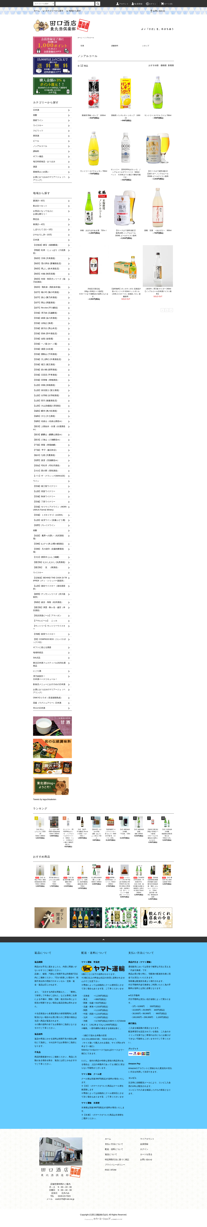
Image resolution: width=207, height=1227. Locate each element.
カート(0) (166, 4)
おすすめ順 (153, 65)
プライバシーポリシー (115, 1165)
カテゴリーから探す (52, 11)
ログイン (150, 4)
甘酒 (82, 46)
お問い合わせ (157, 11)
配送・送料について (114, 1149)
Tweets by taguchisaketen (44, 799)
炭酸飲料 (114, 46)
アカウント (122, 4)
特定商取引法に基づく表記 (117, 1159)
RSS (107, 1170)
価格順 (164, 65)
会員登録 (136, 4)
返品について (111, 1154)
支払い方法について (114, 1144)
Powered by (103, 1219)
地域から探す (73, 11)
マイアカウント (147, 1139)
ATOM (113, 1170)
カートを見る (146, 1154)
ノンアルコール (89, 37)
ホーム (37, 11)
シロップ (145, 46)
